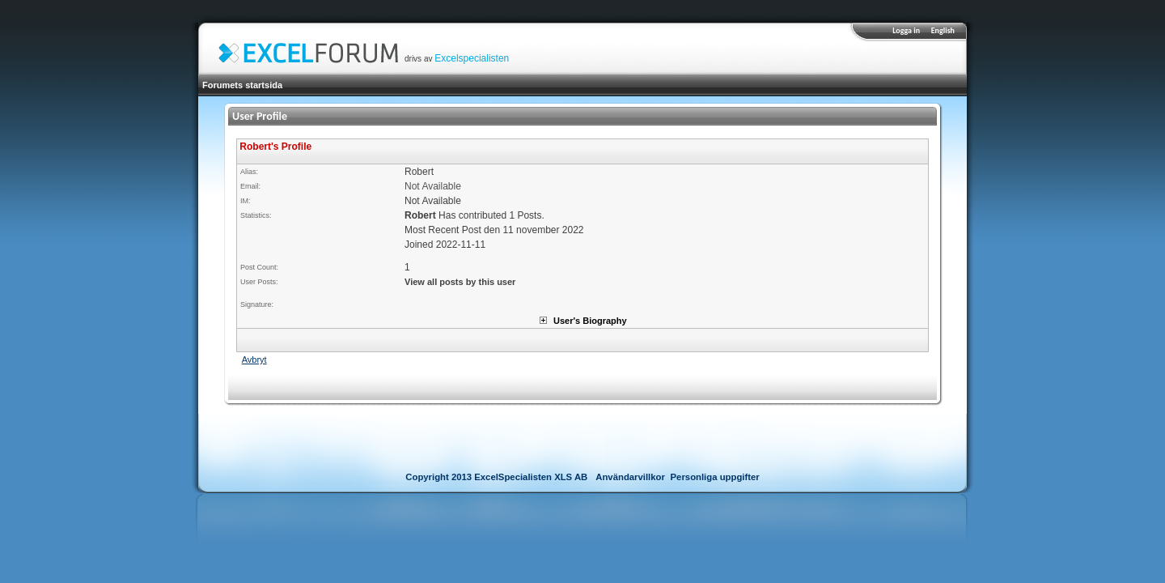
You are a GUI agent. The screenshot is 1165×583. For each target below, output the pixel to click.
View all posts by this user (460, 282)
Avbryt (254, 359)
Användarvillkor (630, 477)
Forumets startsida (242, 85)
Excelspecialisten (471, 58)
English (943, 30)
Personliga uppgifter (715, 477)
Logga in (906, 30)
